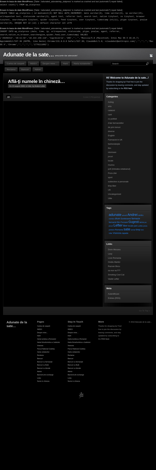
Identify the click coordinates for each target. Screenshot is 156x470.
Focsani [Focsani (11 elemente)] (124, 222)
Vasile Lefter (113, 279)
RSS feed (128, 88)
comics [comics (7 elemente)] (112, 219)
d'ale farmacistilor (116, 123)
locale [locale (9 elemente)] (130, 226)
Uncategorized (114, 194)
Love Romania (114, 258)
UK (109, 190)
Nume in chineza (43, 381)
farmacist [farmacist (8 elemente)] (113, 222)
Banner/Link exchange (45, 375)
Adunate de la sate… (28, 54)
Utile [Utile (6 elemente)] (110, 233)
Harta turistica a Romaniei (46, 339)
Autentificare (113, 294)
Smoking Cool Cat (116, 275)
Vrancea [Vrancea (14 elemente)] (117, 233)
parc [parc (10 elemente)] (136, 226)
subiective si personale (118, 181)
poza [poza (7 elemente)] (145, 226)
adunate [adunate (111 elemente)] (115, 215)
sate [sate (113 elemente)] (127, 229)
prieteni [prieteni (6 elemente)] (112, 230)
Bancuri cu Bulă (43, 365)
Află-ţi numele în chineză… (36, 81)
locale (110, 160)
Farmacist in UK (115, 140)
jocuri (110, 156)
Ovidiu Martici (114, 262)
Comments (17, 97)
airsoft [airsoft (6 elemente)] (124, 215)
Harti (65, 63)
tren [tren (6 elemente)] (142, 230)
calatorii (111, 110)
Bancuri (25, 69)
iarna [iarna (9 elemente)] (141, 222)
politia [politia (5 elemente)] (140, 226)
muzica (111, 165)
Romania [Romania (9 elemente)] (119, 230)
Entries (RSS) (114, 298)
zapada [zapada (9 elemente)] (125, 233)
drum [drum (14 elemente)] (117, 218)
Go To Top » (144, 310)
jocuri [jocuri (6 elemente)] (111, 226)
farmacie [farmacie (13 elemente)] (136, 218)
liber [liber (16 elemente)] (125, 225)
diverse (111, 131)
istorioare (112, 152)
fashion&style (114, 144)
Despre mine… (50, 63)
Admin (38, 69)
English (111, 135)
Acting (111, 102)
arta (109, 106)
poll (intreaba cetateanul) (119, 169)
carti (110, 114)
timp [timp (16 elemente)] (138, 229)
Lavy (110, 254)
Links (39, 378)
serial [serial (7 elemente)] (133, 230)
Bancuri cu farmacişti (44, 362)
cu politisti (112, 119)
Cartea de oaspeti (15, 63)
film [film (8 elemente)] (118, 222)
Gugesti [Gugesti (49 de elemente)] (134, 222)
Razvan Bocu (114, 266)
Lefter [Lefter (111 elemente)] (118, 225)
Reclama (11, 69)
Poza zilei (112, 173)
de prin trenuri (114, 127)
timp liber (112, 186)
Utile (29, 86)
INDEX (33, 63)
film (109, 148)
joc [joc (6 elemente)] (145, 222)
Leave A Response (91, 97)
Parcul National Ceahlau (46, 349)
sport (110, 177)
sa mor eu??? (114, 270)
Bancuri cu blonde (43, 368)
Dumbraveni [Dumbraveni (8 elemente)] (126, 219)
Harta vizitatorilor (82, 63)
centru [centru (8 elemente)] (140, 215)
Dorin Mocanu (114, 249)
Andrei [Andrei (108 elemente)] (132, 215)
